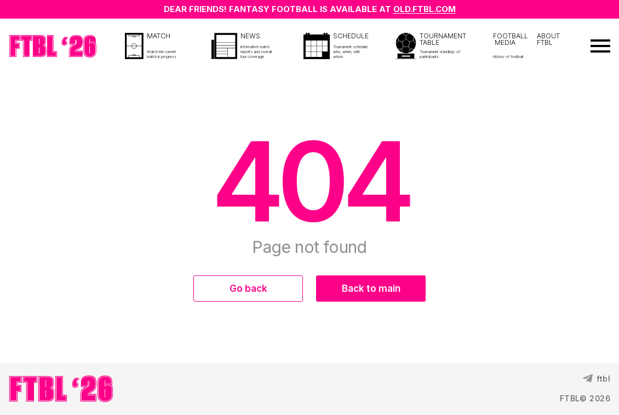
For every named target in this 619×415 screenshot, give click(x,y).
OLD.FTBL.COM (424, 9)
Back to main (371, 288)
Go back (248, 288)
